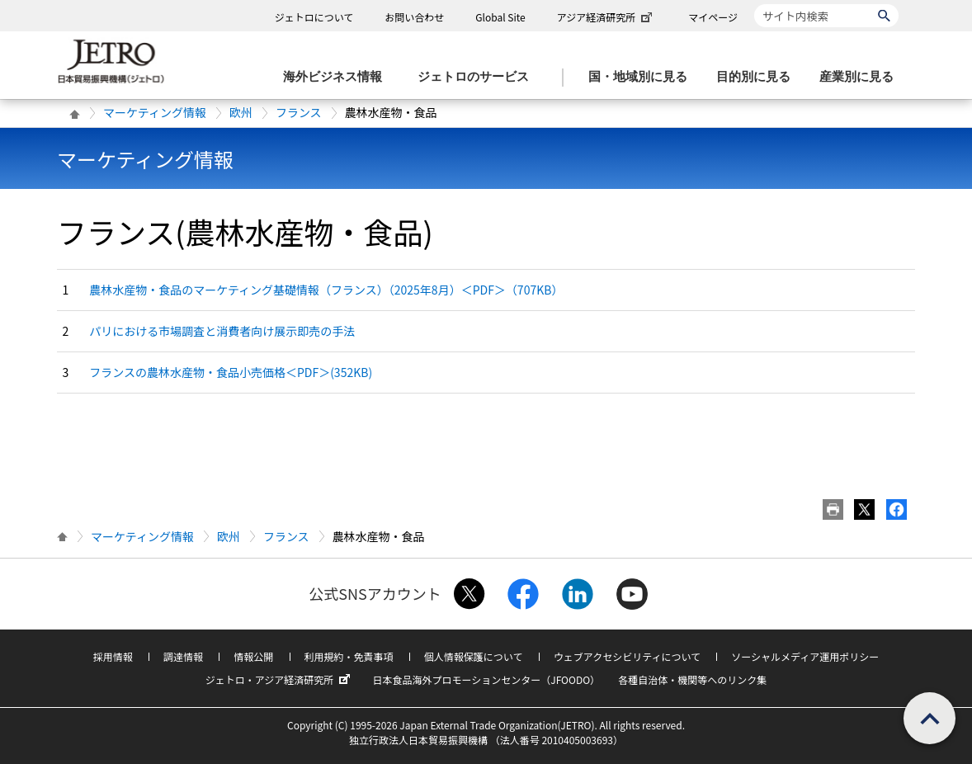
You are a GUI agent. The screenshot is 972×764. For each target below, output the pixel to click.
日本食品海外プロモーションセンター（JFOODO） (486, 679)
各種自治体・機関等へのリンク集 (692, 679)
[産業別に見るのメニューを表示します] (861, 77)
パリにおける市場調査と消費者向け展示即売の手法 (222, 331)
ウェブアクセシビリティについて (627, 656)
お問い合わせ (414, 17)
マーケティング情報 (154, 112)
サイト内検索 (753, 3)
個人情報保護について (473, 656)
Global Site (500, 17)
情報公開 (253, 656)
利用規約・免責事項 (349, 656)
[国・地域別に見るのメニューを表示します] (642, 77)
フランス (299, 112)
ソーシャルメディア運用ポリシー (805, 656)
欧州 (240, 112)
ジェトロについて (314, 17)
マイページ (713, 17)
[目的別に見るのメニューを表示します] (758, 77)
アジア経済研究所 (606, 17)
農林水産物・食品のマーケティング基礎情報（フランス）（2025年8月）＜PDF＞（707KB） (326, 289)
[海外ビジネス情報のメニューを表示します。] (337, 77)
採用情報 (113, 656)
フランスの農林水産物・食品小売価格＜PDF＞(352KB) (230, 372)
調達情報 (183, 656)
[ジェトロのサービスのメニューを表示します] (478, 77)
